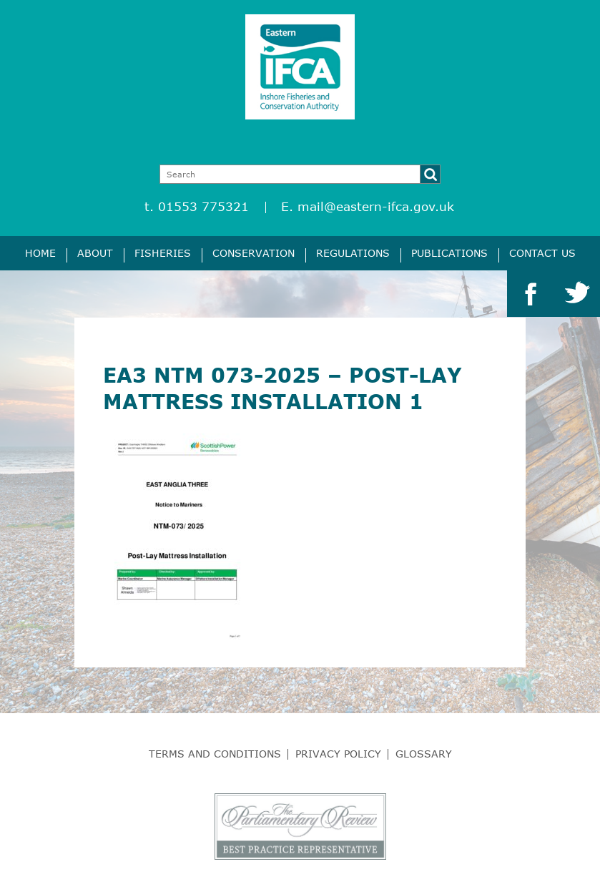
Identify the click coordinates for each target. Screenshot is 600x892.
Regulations (353, 253)
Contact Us (542, 253)
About (95, 253)
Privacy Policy (338, 754)
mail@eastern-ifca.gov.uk (375, 206)
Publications (449, 253)
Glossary (423, 754)
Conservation (253, 253)
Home (40, 253)
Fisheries (162, 253)
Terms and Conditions (215, 754)
